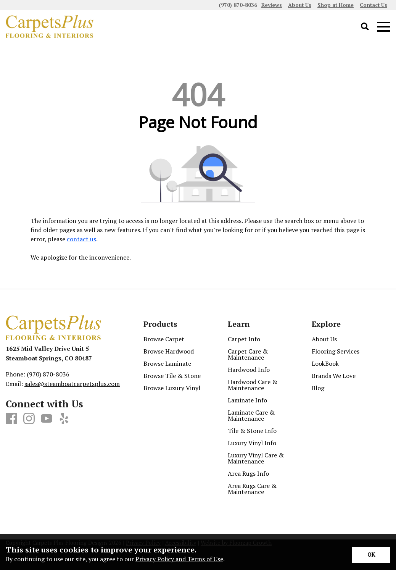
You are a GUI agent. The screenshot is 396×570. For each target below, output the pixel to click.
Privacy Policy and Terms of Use (179, 559)
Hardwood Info (249, 370)
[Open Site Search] (365, 27)
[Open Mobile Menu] (383, 27)
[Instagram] (29, 419)
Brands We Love (334, 376)
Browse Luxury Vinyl (171, 388)
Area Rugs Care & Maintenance (252, 489)
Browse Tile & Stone (172, 376)
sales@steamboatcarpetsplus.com (72, 383)
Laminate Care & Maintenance (251, 415)
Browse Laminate (167, 363)
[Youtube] (46, 419)
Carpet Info (244, 339)
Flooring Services (335, 351)
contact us (81, 239)
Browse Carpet (163, 339)
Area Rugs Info (248, 473)
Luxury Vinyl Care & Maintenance (256, 458)
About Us (324, 339)
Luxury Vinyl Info (252, 443)
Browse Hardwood (168, 351)
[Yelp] (64, 419)
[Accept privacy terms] (371, 555)
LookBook (325, 363)
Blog (318, 388)
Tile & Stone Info (252, 431)
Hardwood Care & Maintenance (252, 385)
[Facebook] (11, 419)
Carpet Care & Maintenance (248, 354)
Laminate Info (247, 400)
